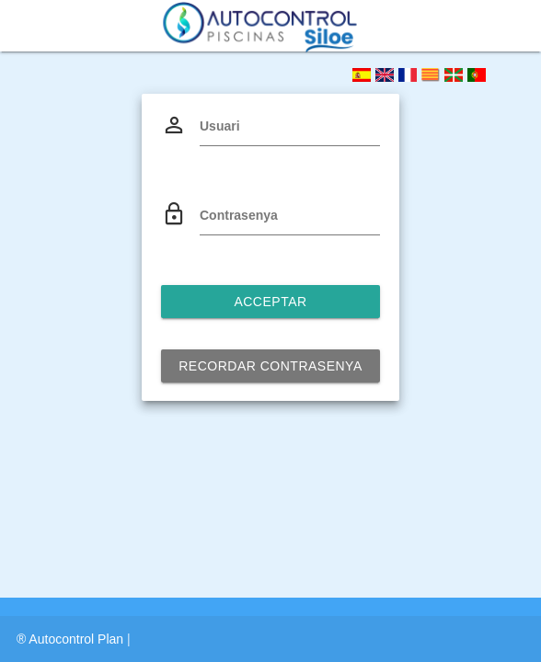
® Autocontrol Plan (72, 639)
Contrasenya (239, 215)
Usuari (220, 126)
